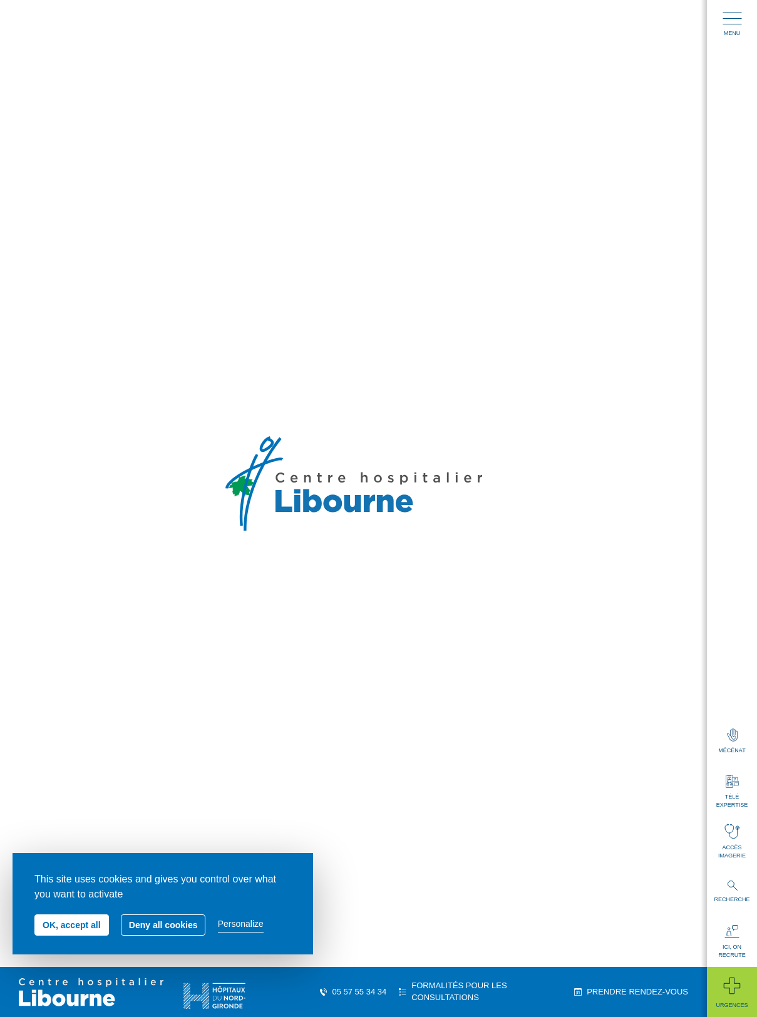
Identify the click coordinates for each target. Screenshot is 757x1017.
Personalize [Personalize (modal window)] (241, 924)
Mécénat (731, 741)
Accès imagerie (732, 841)
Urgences (732, 991)
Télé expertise (732, 791)
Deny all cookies (163, 925)
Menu (732, 24)
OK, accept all (72, 925)
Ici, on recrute (732, 941)
